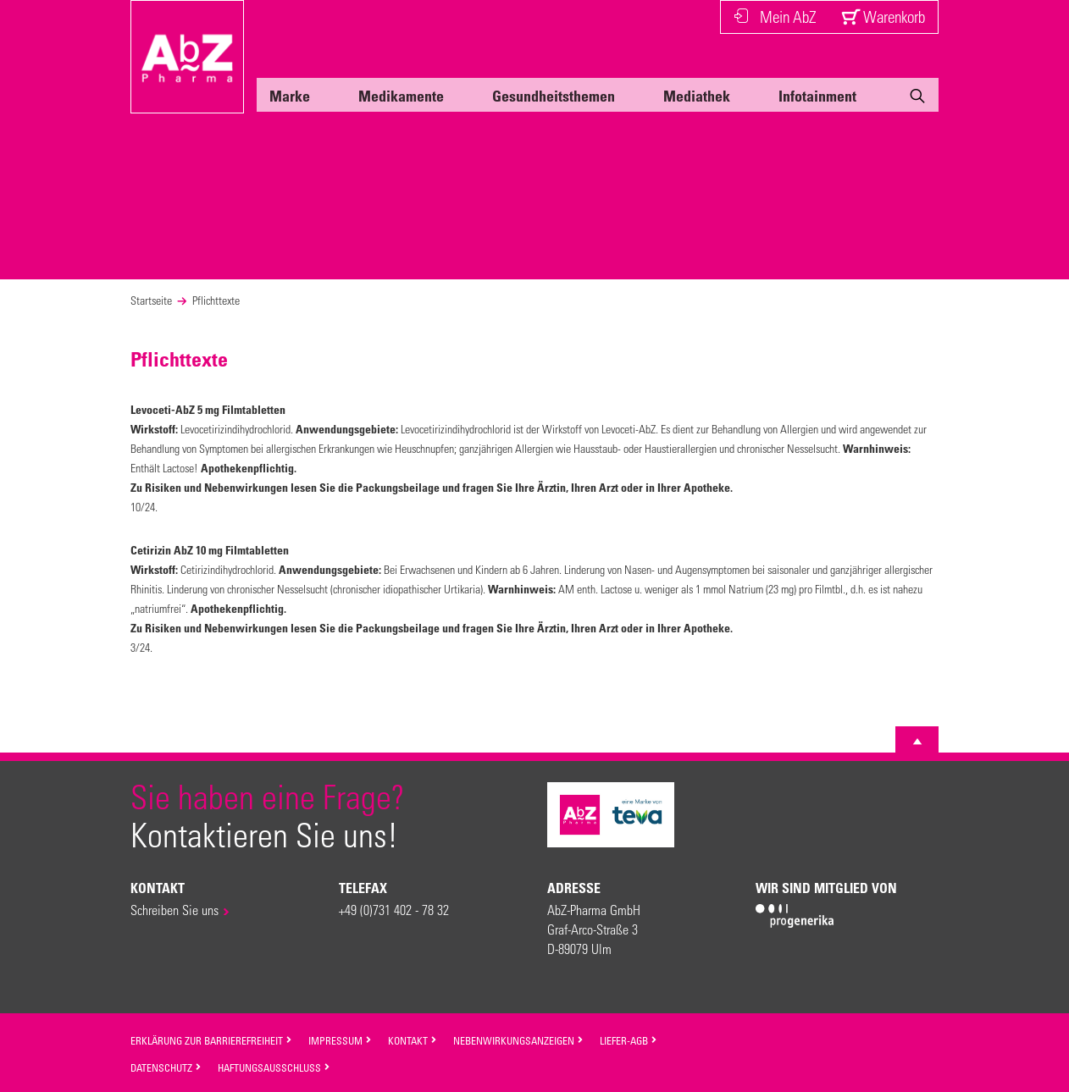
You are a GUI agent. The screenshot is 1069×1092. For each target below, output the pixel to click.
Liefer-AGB (628, 1040)
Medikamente (401, 95)
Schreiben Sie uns (174, 910)
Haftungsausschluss (274, 1067)
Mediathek (696, 95)
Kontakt (412, 1040)
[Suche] (917, 99)
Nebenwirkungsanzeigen (518, 1040)
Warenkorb (883, 16)
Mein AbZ (775, 16)
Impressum (340, 1040)
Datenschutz (166, 1067)
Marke (289, 95)
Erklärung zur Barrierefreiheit (211, 1040)
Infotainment (817, 95)
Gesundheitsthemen (553, 95)
